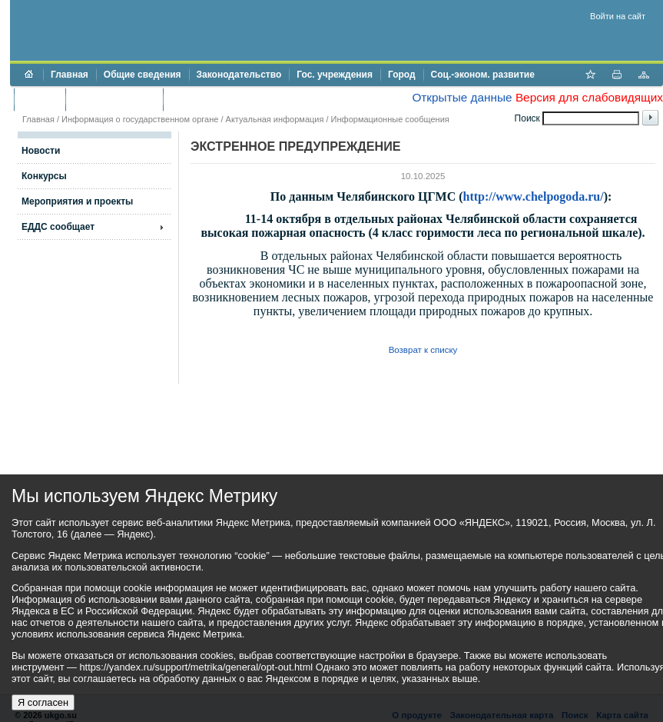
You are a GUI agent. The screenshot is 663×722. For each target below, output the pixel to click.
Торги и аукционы (114, 99)
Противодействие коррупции (237, 99)
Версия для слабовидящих (589, 97)
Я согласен (43, 702)
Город (402, 74)
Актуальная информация (275, 119)
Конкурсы (44, 176)
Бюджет (40, 99)
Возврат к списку (423, 349)
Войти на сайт (617, 16)
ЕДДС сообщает (58, 226)
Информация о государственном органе (139, 119)
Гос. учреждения (335, 74)
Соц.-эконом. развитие (483, 74)
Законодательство (239, 74)
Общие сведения (142, 74)
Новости (41, 150)
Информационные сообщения (390, 119)
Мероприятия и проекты (77, 201)
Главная (69, 74)
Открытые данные (462, 97)
